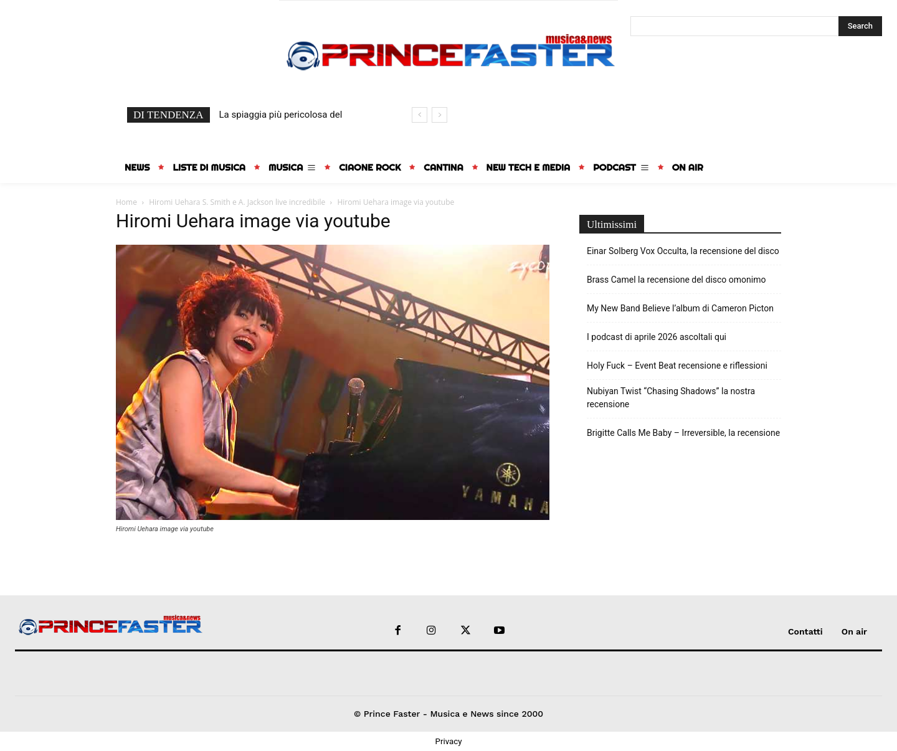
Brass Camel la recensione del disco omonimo (676, 280)
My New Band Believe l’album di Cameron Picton (680, 308)
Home (126, 202)
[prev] (419, 115)
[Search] (860, 26)
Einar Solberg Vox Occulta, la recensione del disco (683, 251)
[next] (439, 115)
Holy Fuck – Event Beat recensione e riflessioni (677, 366)
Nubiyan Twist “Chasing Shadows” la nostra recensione (671, 397)
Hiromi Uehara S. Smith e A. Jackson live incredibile (237, 202)
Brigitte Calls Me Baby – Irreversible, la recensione (683, 433)
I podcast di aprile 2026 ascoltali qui (656, 337)
